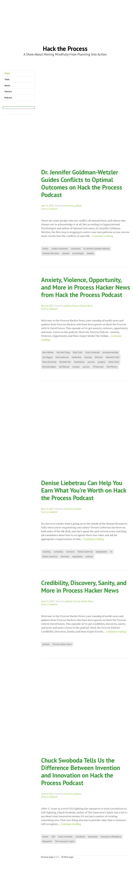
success (86, 366)
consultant (75, 248)
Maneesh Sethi (112, 357)
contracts (70, 551)
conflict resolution (60, 248)
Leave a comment (49, 208)
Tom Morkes (111, 366)
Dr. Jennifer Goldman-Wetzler (97, 248)
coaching (47, 551)
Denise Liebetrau (85, 551)
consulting (58, 551)
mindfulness (79, 362)
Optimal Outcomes (51, 253)
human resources (50, 556)
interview (65, 556)
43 (62, 857)
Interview (68, 205)
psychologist (78, 253)
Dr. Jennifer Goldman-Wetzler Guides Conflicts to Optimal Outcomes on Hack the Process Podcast (81, 183)
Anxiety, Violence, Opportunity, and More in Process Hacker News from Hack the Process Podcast (85, 287)
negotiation (77, 556)
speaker (90, 253)
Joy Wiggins (48, 357)
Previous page (47, 857)
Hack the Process (65, 48)
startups (76, 366)
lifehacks (99, 357)
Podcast (8, 97)
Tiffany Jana (98, 366)
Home (7, 73)
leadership (76, 357)
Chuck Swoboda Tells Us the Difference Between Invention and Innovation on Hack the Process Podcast (80, 771)
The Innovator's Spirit (64, 841)
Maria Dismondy (49, 362)
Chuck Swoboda (92, 352)
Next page (68, 857)
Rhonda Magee (49, 366)
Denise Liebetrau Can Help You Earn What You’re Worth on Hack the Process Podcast (83, 490)
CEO (53, 836)
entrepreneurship (110, 352)
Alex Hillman (48, 352)
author (45, 248)
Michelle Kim (65, 362)
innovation (93, 836)
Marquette (47, 841)
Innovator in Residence (111, 836)
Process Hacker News (82, 305)
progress (101, 362)
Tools (6, 79)
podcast (78, 205)
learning (88, 357)
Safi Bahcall (64, 366)
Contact (8, 91)
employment (101, 551)
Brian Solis (77, 352)
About (7, 85)
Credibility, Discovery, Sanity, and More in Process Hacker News (83, 586)
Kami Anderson (62, 357)
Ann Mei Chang (63, 352)
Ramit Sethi (114, 362)
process (91, 362)
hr (111, 551)
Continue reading (102, 236)
